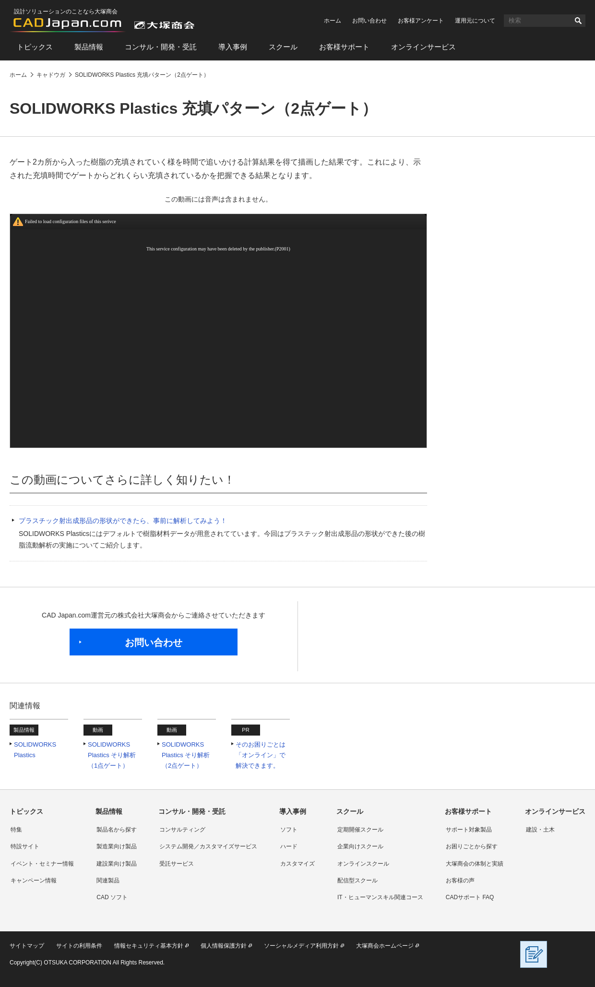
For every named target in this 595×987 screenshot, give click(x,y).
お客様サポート (344, 47)
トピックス (35, 47)
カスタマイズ (297, 863)
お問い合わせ (369, 20)
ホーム (332, 20)
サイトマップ (27, 945)
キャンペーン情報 (34, 880)
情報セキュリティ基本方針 (148, 945)
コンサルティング (182, 829)
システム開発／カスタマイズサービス (208, 846)
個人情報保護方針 (224, 945)
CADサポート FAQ (470, 897)
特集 (16, 829)
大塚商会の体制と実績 (474, 863)
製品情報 (88, 47)
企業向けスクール (360, 846)
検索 (578, 20)
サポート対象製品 (469, 829)
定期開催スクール (360, 829)
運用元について (475, 20)
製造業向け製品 (116, 846)
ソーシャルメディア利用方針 (301, 945)
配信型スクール (357, 880)
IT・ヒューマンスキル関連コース (380, 897)
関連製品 (107, 880)
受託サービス (176, 863)
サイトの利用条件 (79, 945)
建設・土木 (540, 829)
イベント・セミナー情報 (42, 863)
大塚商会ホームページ (385, 945)
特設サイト (25, 846)
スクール (283, 47)
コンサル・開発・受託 (161, 47)
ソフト (289, 829)
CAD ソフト (112, 897)
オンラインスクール (363, 863)
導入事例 (232, 47)
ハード (289, 846)
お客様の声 (460, 880)
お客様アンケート (421, 20)
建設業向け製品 (116, 863)
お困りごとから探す (472, 846)
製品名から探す (116, 829)
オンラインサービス (423, 47)
